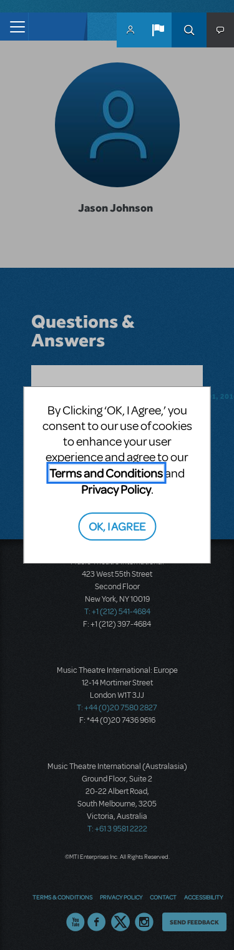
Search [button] (189, 29)
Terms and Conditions (106, 473)
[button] (158, 29)
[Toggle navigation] (14, 26)
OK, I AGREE (117, 526)
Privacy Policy (116, 489)
